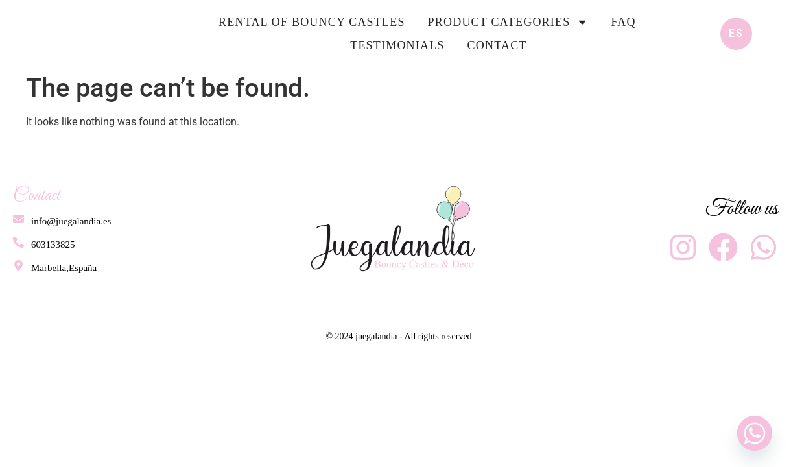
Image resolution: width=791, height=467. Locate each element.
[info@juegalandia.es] (18, 219)
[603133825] (18, 242)
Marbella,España (62, 268)
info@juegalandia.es (70, 221)
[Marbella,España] (18, 265)
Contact (497, 45)
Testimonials (397, 45)
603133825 (52, 244)
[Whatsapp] (754, 433)
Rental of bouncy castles (311, 22)
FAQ (623, 22)
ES (736, 33)
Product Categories (508, 22)
